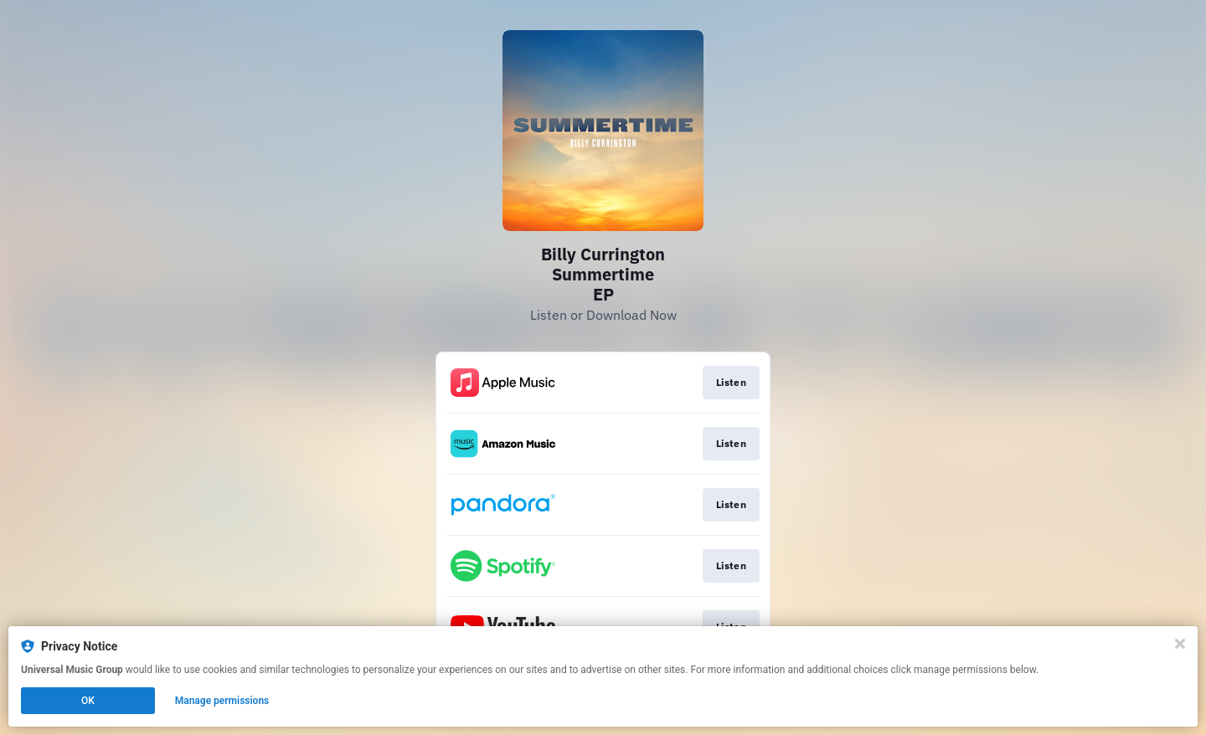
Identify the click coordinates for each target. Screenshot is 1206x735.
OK (88, 701)
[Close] (1180, 643)
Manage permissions (222, 701)
